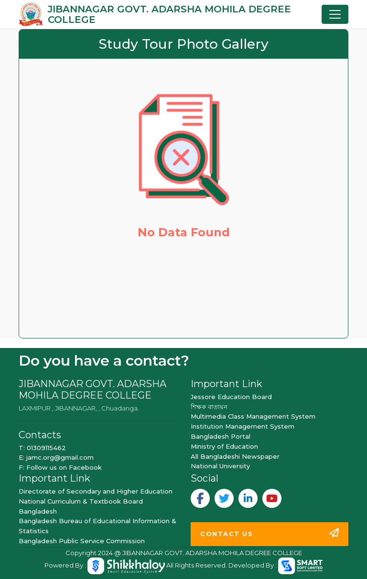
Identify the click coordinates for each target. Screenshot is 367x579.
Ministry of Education (224, 446)
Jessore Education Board (231, 396)
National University (220, 466)
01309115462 (46, 448)
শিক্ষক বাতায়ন (209, 407)
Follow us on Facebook (64, 467)
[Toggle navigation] (335, 14)
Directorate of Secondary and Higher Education (96, 491)
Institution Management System (242, 426)
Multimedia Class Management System (253, 416)
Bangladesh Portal (220, 436)
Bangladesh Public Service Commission (82, 541)
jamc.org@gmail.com (60, 457)
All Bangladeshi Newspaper (235, 456)
